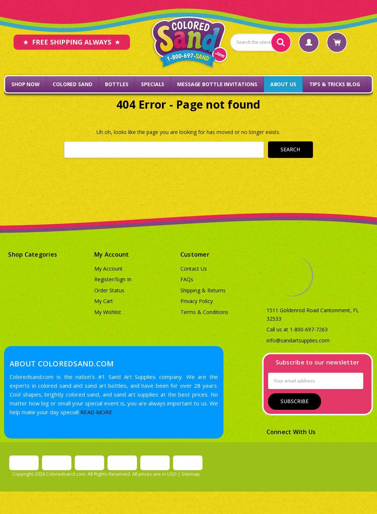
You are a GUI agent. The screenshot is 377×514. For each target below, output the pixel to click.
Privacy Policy (196, 301)
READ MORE (96, 412)
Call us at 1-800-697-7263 (297, 329)
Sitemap (191, 474)
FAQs (186, 279)
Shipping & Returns (203, 290)
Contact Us (193, 268)
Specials (152, 84)
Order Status (109, 290)
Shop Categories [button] (32, 254)
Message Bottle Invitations (217, 84)
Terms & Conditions (204, 312)
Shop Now (25, 84)
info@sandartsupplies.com (298, 340)
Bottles (116, 84)
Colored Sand (72, 84)
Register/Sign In (112, 279)
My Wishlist (107, 312)
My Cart (103, 301)
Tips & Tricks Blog (334, 84)
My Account (108, 268)
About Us (283, 84)
